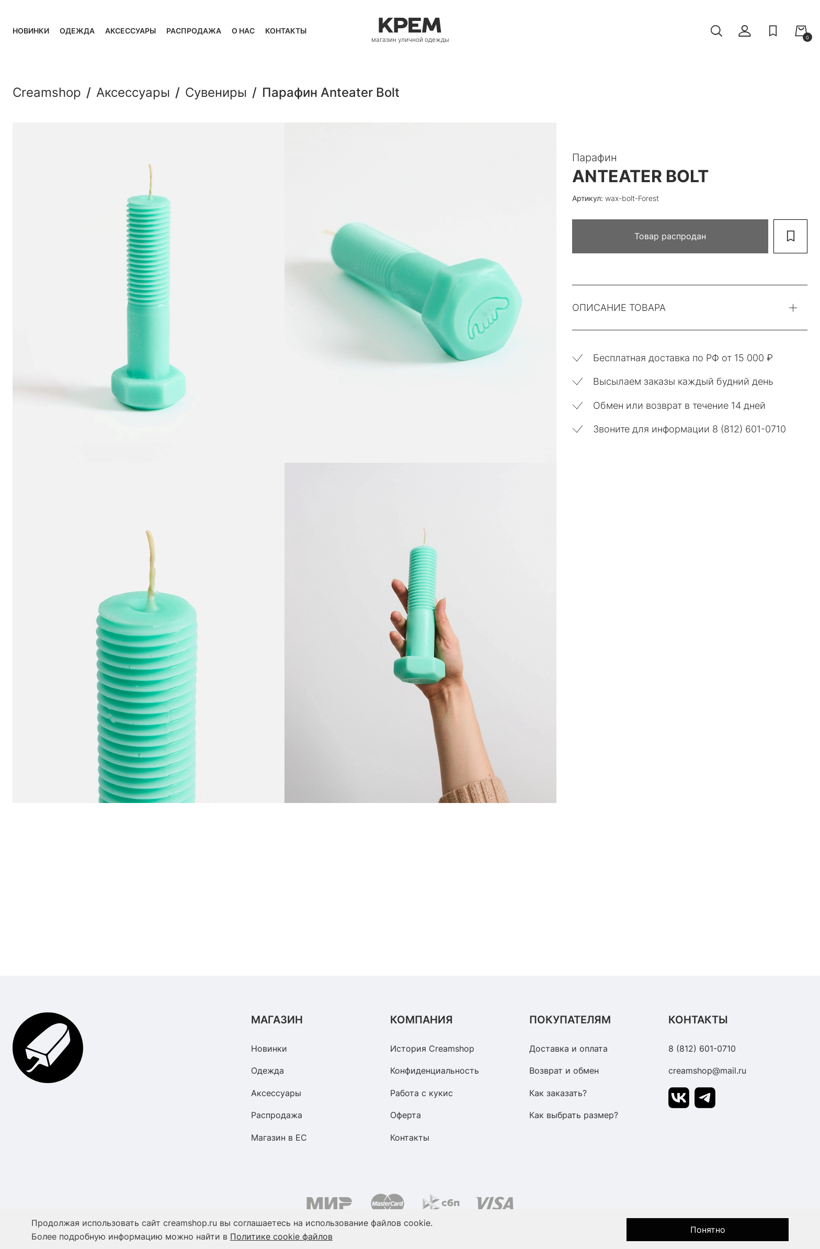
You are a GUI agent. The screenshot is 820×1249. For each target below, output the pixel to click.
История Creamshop (432, 1048)
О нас (243, 30)
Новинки (31, 30)
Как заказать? (558, 1093)
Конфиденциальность (434, 1070)
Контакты (285, 30)
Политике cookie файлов (281, 1236)
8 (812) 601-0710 (702, 1048)
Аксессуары (130, 30)
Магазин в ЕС (279, 1137)
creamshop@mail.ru (707, 1070)
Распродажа (193, 30)
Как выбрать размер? (573, 1115)
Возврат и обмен (564, 1070)
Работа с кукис (421, 1093)
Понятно (707, 1229)
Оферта (405, 1115)
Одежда (77, 30)
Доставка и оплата (568, 1048)
